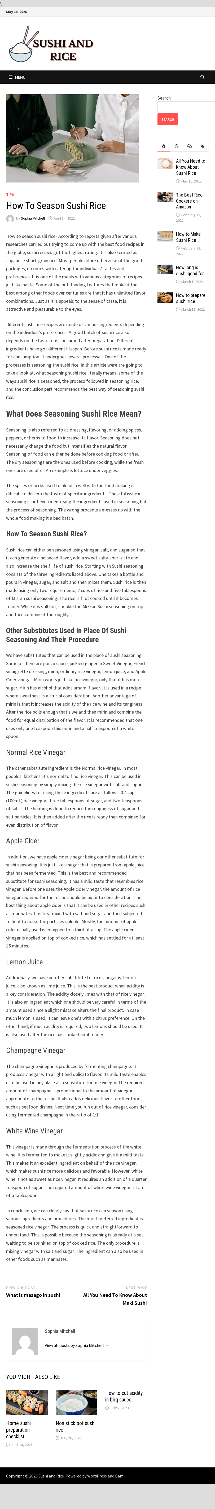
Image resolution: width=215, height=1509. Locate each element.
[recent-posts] (176, 146)
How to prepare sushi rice (190, 298)
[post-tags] (202, 146)
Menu (17, 77)
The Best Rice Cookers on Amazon (189, 201)
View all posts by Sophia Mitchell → (77, 1345)
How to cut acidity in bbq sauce (124, 1396)
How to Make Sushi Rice (188, 237)
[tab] (163, 146)
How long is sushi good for (190, 270)
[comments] (189, 146)
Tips (10, 194)
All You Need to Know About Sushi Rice (190, 167)
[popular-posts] (163, 146)
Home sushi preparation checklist (18, 1430)
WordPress (97, 1476)
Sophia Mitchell (33, 218)
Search (164, 98)
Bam (119, 1476)
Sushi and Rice (51, 1476)
